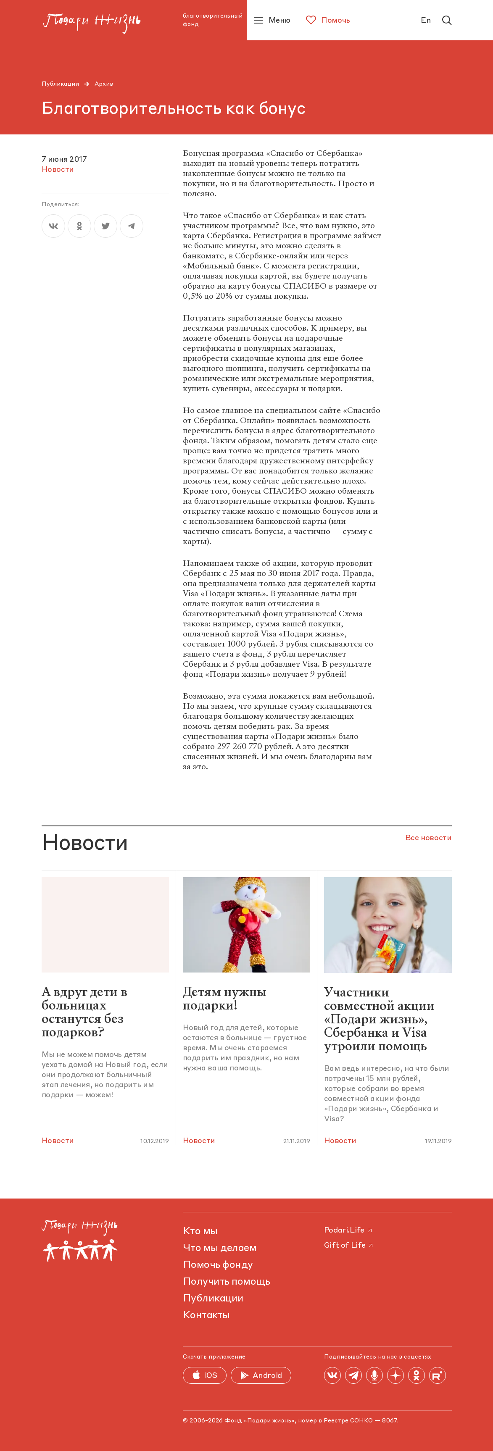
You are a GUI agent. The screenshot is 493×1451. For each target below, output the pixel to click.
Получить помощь (226, 1282)
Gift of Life (349, 1245)
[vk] (53, 226)
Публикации (60, 84)
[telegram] (131, 226)
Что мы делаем (220, 1248)
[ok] (79, 226)
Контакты (206, 1316)
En (426, 20)
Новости (58, 1141)
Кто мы (200, 1232)
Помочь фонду (218, 1265)
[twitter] (105, 226)
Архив (104, 84)
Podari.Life (348, 1230)
